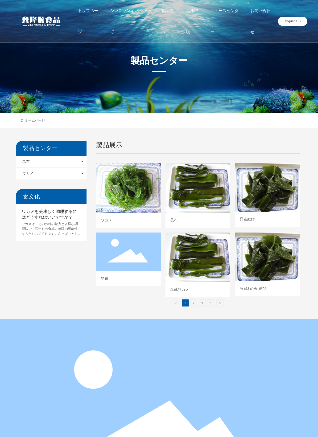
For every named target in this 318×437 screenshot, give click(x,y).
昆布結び (267, 195)
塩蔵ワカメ (197, 265)
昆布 (197, 195)
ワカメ (128, 195)
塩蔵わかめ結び (267, 265)
